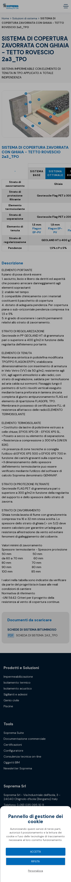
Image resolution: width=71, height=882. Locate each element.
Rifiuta (35, 861)
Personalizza (35, 870)
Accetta (35, 851)
